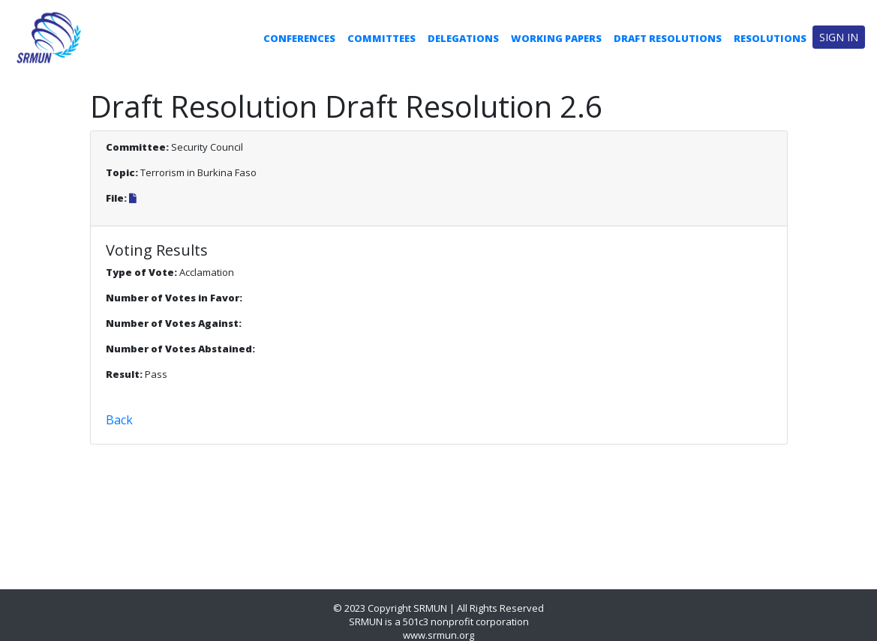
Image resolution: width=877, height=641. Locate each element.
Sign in (838, 37)
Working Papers (556, 38)
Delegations (463, 38)
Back (119, 420)
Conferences (299, 38)
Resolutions (770, 38)
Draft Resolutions (668, 38)
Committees (381, 38)
